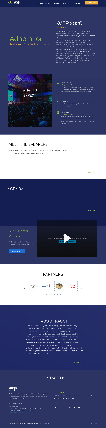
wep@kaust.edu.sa (17, 413)
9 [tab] (57, 294)
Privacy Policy (93, 423)
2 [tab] (46, 294)
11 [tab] (60, 294)
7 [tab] (54, 294)
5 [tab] (51, 294)
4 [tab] (49, 294)
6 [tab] (52, 294)
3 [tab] (48, 294)
